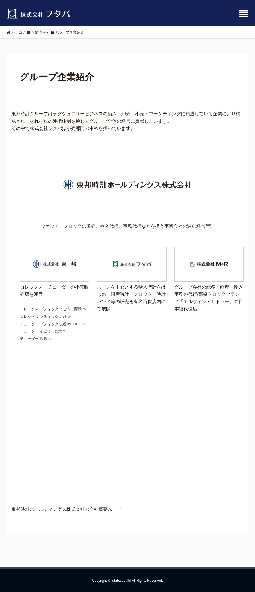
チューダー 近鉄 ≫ (36, 338)
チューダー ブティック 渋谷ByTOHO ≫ (53, 324)
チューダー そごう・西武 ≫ (43, 331)
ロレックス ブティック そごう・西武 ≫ (53, 309)
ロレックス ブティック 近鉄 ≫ (46, 316)
